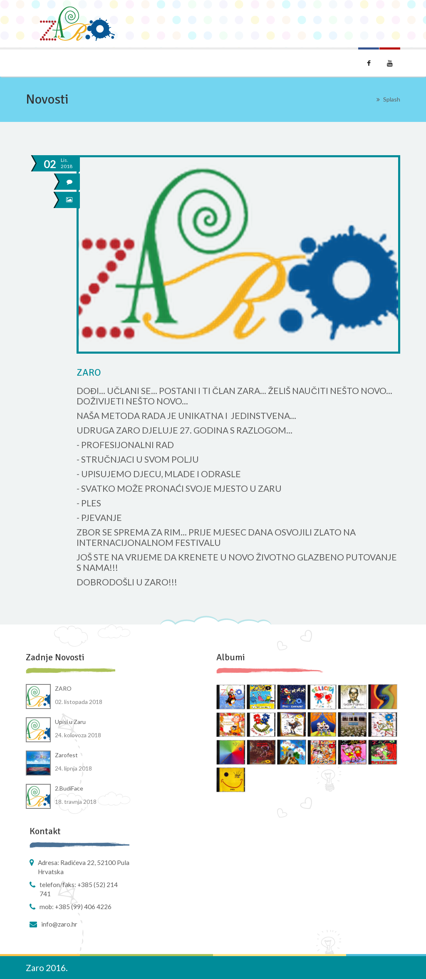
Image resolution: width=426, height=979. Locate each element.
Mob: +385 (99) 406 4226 (75, 906)
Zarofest (66, 754)
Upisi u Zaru (70, 721)
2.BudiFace (69, 788)
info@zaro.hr (59, 924)
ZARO (63, 688)
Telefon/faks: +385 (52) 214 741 (79, 889)
